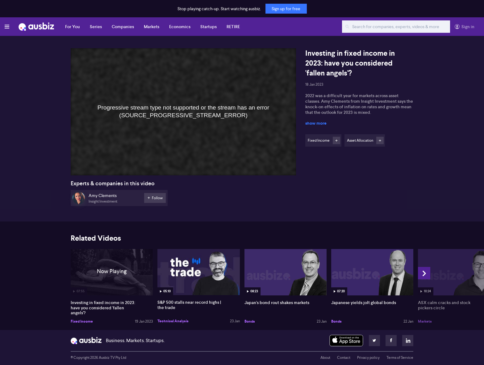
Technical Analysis (173, 321)
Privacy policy (368, 357)
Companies (123, 26)
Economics (179, 26)
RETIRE (233, 26)
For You (72, 26)
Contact (343, 357)
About (325, 357)
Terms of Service (399, 357)
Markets (151, 26)
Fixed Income (82, 321)
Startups (208, 26)
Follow (336, 140)
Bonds (249, 321)
